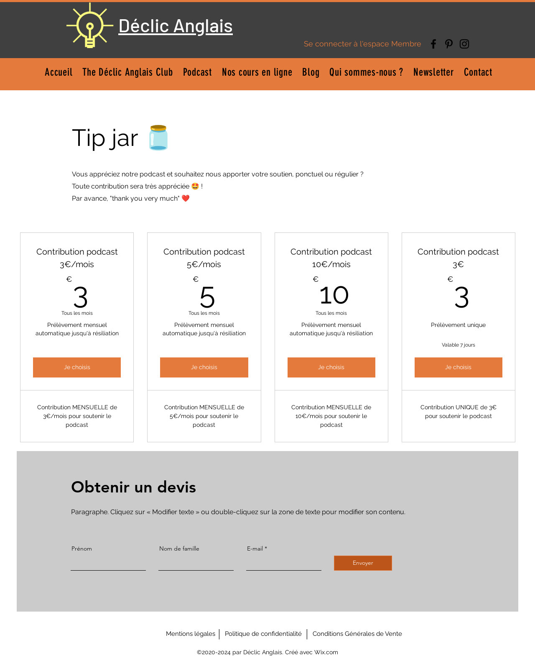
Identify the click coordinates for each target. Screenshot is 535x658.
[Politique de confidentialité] (263, 633)
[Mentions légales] (190, 633)
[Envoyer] (363, 563)
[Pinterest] (449, 44)
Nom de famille (179, 548)
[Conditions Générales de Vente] (357, 633)
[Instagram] (464, 44)
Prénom (81, 548)
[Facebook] (433, 44)
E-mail (255, 548)
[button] (257, 72)
